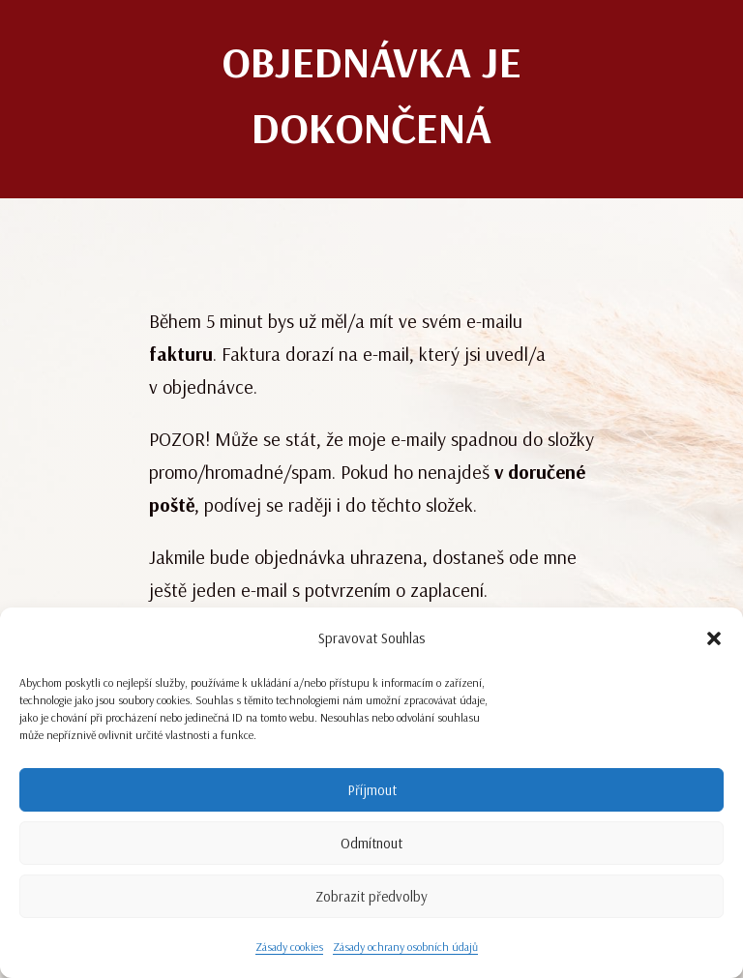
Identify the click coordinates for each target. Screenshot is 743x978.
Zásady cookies (289, 946)
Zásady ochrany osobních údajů (405, 946)
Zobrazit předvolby (371, 896)
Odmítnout (371, 843)
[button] (714, 638)
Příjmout (372, 790)
